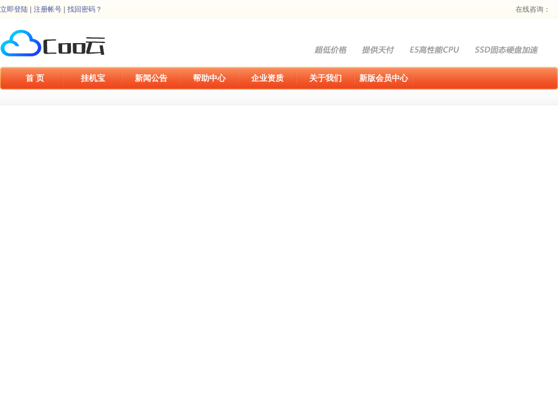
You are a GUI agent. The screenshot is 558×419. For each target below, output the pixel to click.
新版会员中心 (383, 78)
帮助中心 (209, 78)
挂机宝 (93, 78)
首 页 (35, 78)
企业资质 (267, 78)
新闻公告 (151, 78)
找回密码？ (84, 9)
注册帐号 (48, 9)
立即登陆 (14, 9)
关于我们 (325, 78)
